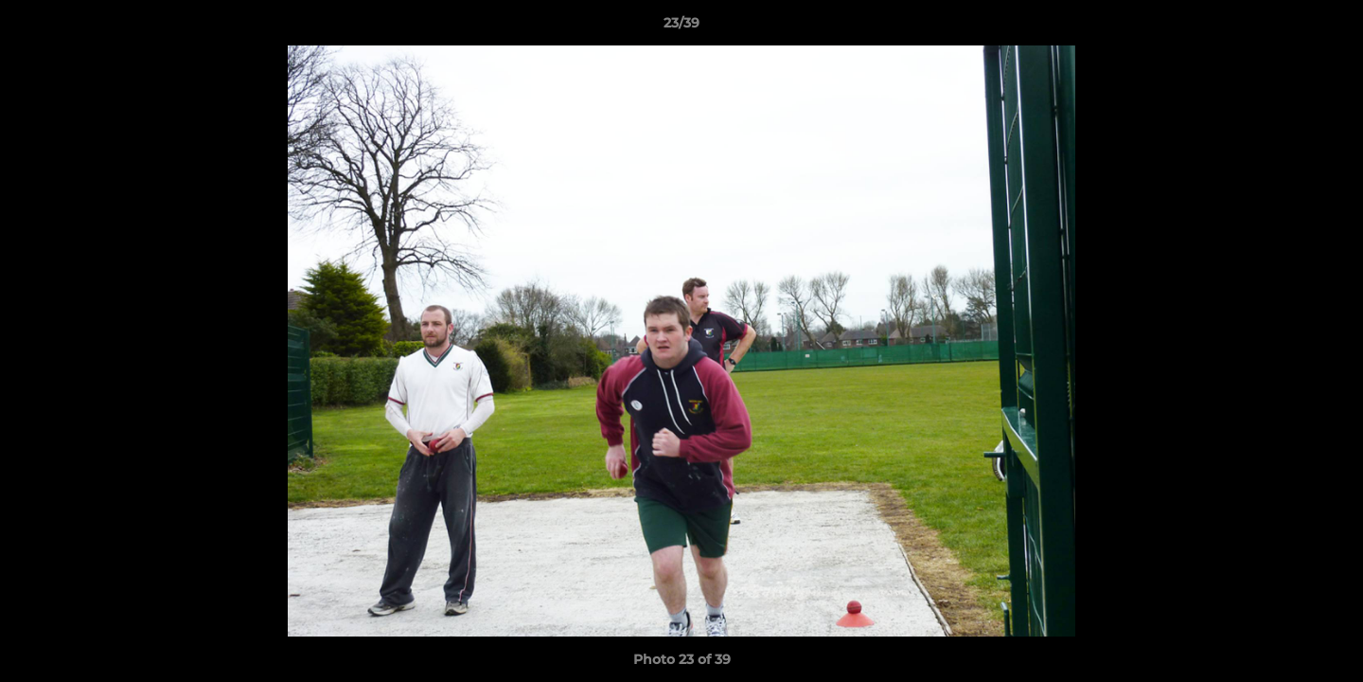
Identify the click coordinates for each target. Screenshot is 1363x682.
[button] (1329, 27)
